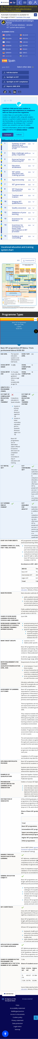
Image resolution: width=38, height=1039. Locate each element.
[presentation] (19, 331)
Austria (8, 35)
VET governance (14, 184)
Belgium (25, 35)
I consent (7, 135)
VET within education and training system (14, 173)
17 (14, 365)
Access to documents (17, 1014)
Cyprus (8, 42)
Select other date (24, 67)
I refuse (19, 135)
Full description (12, 72)
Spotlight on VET (13, 77)
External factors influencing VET (14, 160)
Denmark (8, 45)
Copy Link (29, 159)
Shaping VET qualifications (13, 202)
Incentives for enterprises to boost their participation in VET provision (15, 228)
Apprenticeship (14, 179)
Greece (25, 53)
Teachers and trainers (13, 196)
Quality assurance (15, 208)
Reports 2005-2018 (13, 86)
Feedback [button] (36, 1018)
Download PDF (29, 260)
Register (35, 2)
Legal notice (17, 1026)
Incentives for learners (13, 219)
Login (30, 2)
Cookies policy (17, 1017)
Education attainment (12, 166)
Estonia (25, 45)
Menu (24, 2)
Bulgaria (9, 38)
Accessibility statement (17, 1008)
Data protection (17, 1023)
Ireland (25, 56)
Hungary (9, 56)
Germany (8, 53)
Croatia (25, 38)
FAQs (17, 1005)
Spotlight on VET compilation (17, 82)
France (25, 49)
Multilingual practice (17, 1011)
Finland (8, 49)
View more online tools (19, 2)
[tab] (19, 331)
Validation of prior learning (15, 213)
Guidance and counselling (13, 237)
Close (35, 14)
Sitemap (17, 1029)
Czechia (25, 42)
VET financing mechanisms (13, 190)
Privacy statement (17, 1020)
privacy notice (22, 130)
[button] (5, 92)
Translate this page (22, 17)
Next (36, 331)
